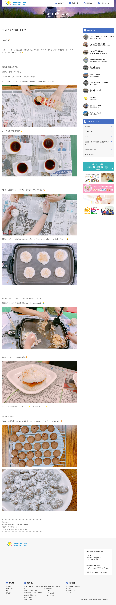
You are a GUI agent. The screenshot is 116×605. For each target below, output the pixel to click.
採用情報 (72, 583)
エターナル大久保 (49, 593)
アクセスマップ (89, 131)
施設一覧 (30, 583)
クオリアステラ (28, 599)
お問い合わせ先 (89, 154)
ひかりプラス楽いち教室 (30, 590)
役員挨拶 (8, 593)
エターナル (47, 591)
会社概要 (87, 126)
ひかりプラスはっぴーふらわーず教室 (33, 587)
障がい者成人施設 (71, 590)
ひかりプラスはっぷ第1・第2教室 (33, 593)
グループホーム (70, 593)
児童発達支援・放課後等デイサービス (73, 587)
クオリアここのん (49, 595)
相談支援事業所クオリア (30, 595)
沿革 (86, 137)
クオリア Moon (28, 597)
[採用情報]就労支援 (90, 149)
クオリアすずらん (49, 588)
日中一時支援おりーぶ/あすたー (53, 586)
